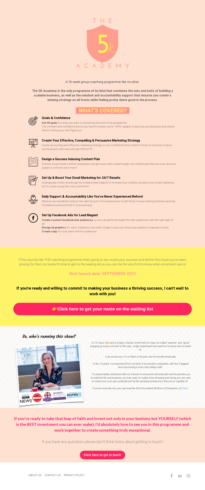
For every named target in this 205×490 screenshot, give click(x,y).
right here (183, 388)
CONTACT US (52, 475)
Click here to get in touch (102, 455)
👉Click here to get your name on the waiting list (102, 309)
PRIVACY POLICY (74, 475)
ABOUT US (35, 475)
